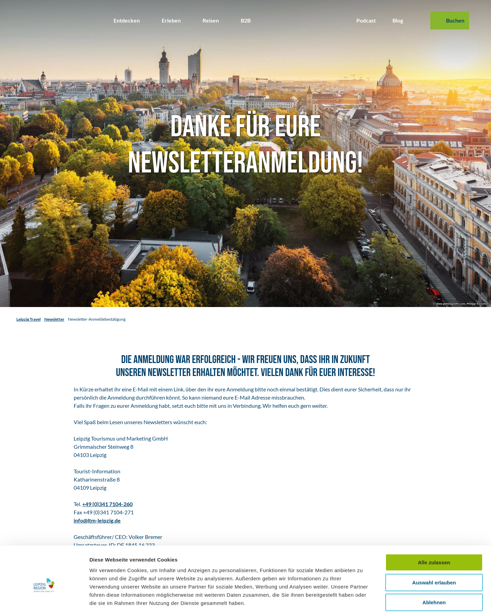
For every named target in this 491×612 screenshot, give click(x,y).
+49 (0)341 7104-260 (107, 504)
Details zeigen (362, 598)
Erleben (171, 20)
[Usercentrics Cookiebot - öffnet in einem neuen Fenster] (44, 599)
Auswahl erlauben (434, 549)
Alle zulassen (434, 528)
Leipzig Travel (28, 319)
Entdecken (127, 20)
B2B (246, 20)
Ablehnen (434, 568)
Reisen (211, 20)
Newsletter (54, 319)
